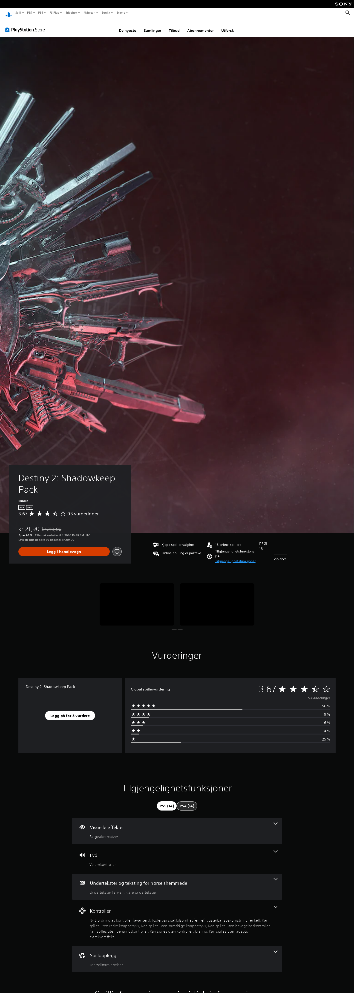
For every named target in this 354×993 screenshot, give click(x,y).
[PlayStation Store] (26, 25)
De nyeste (127, 26)
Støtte (121, 13)
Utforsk (227, 26)
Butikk (106, 13)
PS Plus (54, 13)
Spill (18, 13)
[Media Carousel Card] (137, 600)
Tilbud (174, 26)
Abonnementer (200, 26)
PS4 (40, 13)
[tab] (167, 801)
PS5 (29, 13)
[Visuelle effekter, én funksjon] (177, 827)
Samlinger (152, 26)
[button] (235, 556)
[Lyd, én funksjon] (177, 854)
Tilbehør (71, 13)
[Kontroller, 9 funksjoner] (177, 918)
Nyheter (89, 13)
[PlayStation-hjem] (8, 12)
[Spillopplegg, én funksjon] (177, 955)
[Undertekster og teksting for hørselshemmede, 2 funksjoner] (177, 882)
